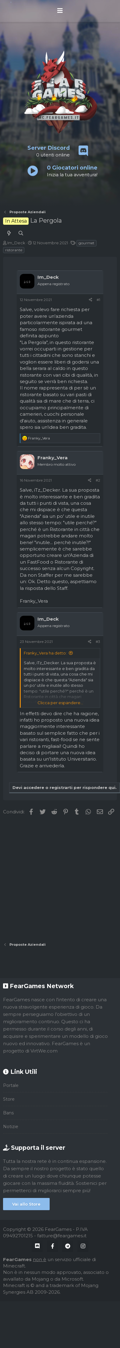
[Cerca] (21, 233)
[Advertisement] (57, 879)
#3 (98, 641)
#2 (98, 480)
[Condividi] (90, 299)
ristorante (13, 250)
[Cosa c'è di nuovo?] (9, 233)
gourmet (86, 243)
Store (9, 1099)
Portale (11, 1085)
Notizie (10, 1126)
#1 (98, 299)
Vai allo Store (26, 1204)
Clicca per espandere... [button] (60, 702)
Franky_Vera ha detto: (45, 653)
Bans (8, 1113)
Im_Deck (16, 242)
